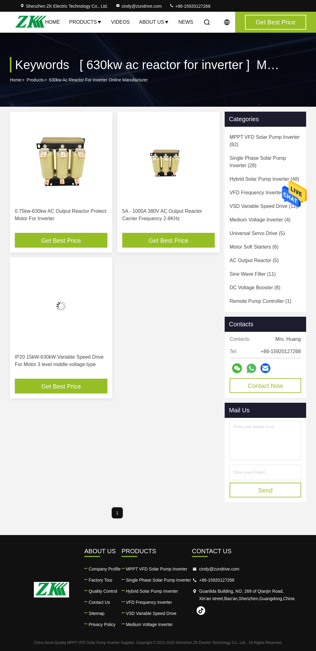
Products (85, 22)
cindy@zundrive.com (138, 6)
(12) (263, 206)
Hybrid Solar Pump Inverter (152, 591)
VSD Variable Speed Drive (151, 613)
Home (52, 22)
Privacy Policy (102, 624)
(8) (255, 287)
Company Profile (105, 569)
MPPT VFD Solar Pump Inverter (156, 569)
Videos (120, 22)
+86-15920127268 (189, 6)
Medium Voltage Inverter (149, 624)
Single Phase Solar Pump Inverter (158, 580)
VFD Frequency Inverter (149, 602)
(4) (260, 219)
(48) (264, 179)
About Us (154, 22)
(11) (253, 274)
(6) (254, 246)
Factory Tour (101, 580)
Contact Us (99, 602)
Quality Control (103, 591)
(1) (260, 301)
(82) (265, 140)
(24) (261, 192)
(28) (258, 161)
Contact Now (265, 385)
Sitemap (96, 613)
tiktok (201, 610)
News (185, 22)
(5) (257, 233)
